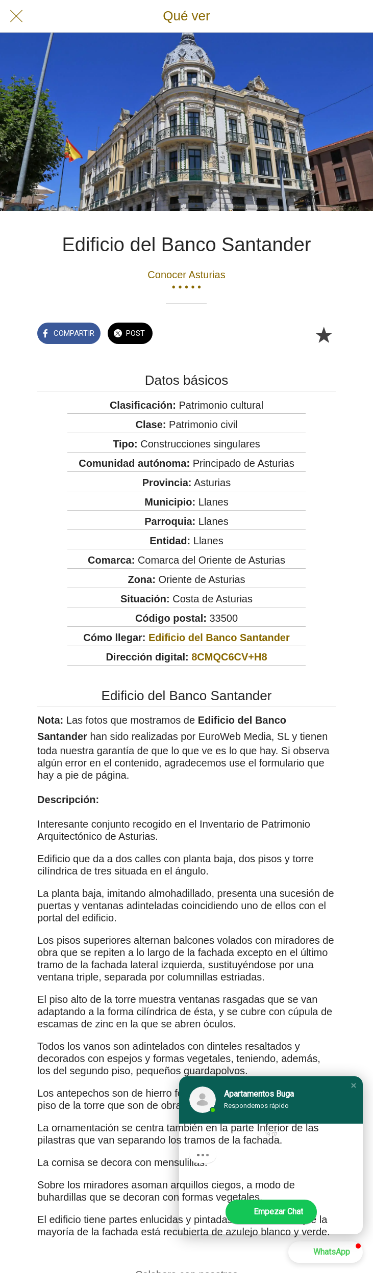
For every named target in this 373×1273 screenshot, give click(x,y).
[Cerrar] (16, 16)
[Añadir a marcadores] (323, 334)
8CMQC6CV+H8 (229, 656)
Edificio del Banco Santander (219, 637)
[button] (354, 1085)
